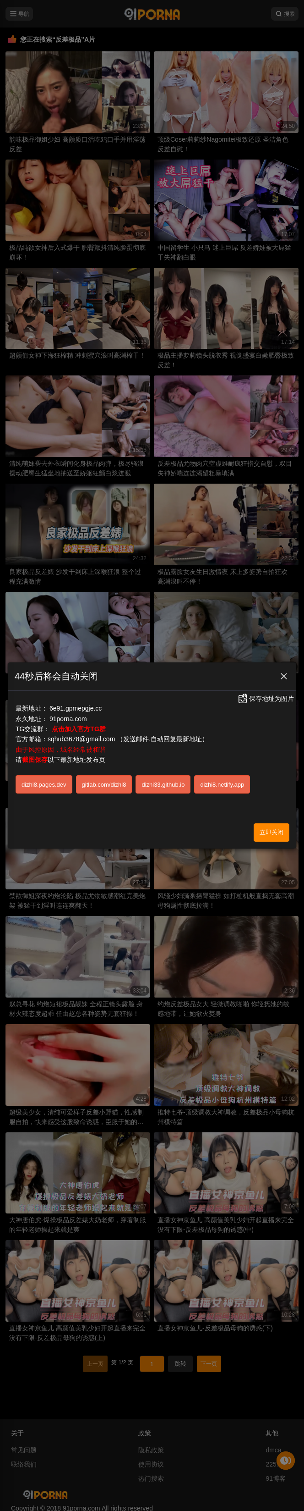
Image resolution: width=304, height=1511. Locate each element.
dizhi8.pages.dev (44, 784)
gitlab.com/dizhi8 (104, 784)
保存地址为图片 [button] (265, 698)
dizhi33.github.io (163, 784)
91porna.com (68, 718)
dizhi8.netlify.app (222, 784)
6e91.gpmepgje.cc (75, 708)
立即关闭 (271, 832)
